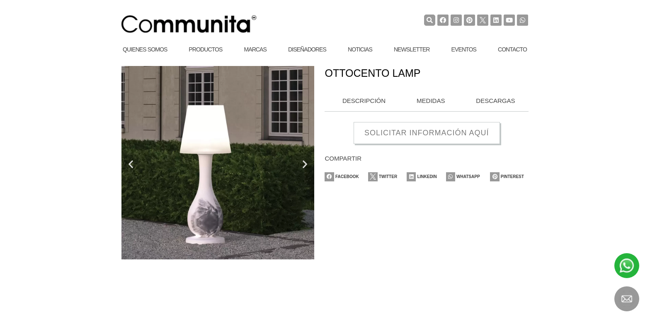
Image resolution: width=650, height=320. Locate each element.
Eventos (463, 49)
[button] (131, 164)
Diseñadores (307, 49)
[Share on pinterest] (509, 177)
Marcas (255, 49)
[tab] (362, 101)
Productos (205, 49)
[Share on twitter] (386, 177)
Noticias (360, 49)
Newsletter (412, 49)
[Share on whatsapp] (467, 177)
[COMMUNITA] (189, 24)
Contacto (512, 49)
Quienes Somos (145, 49)
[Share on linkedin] (426, 177)
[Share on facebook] (344, 177)
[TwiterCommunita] (482, 20)
